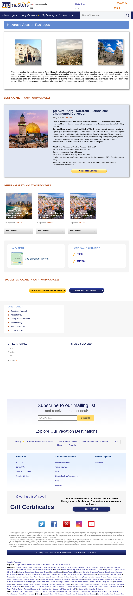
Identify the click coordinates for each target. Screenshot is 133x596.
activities (81, 261)
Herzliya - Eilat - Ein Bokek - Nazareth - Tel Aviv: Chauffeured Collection (17, 214)
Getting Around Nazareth (20, 319)
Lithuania (26, 579)
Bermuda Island (107, 594)
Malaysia (67, 579)
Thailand (120, 587)
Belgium (10, 570)
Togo (9, 589)
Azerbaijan (94, 567)
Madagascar (59, 579)
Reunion (37, 584)
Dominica (86, 572)
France (60, 574)
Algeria (25, 567)
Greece (106, 574)
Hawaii (60, 445)
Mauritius (96, 579)
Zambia (92, 589)
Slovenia (112, 584)
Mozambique (18, 582)
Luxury (19, 442)
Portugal (16, 584)
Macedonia (50, 579)
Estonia (21, 574)
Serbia (81, 584)
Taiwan (106, 587)
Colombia (20, 572)
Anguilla (38, 567)
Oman (92, 582)
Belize (16, 570)
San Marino (60, 584)
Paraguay (105, 582)
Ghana (93, 574)
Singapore (96, 584)
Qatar (31, 584)
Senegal (75, 584)
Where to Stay (16, 315)
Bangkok (61, 594)
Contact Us (20, 467)
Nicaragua (59, 582)
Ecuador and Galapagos (113, 572)
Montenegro (117, 579)
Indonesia (59, 577)
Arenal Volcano (12, 594)
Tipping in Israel (17, 330)
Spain (19, 587)
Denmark (78, 572)
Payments (99, 462)
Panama (98, 582)
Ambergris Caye (46, 591)
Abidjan (15, 591)
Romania (45, 584)
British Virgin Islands (74, 570)
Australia (81, 567)
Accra (21, 591)
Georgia (79, 574)
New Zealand (50, 582)
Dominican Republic (97, 572)
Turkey (20, 589)
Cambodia (92, 570)
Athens (38, 594)
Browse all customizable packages (46, 290)
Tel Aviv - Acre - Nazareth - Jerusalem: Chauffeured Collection (80, 112)
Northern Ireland (76, 582)
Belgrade (93, 594)
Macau (42, 579)
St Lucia (52, 587)
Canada (72, 445)
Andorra (31, 567)
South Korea (11, 587)
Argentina (61, 567)
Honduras (25, 577)
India (53, 577)
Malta (81, 579)
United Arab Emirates (44, 589)
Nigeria (67, 582)
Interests (58, 485)
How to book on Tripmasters (66, 476)
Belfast (86, 594)
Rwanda (52, 584)
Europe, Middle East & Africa (40, 442)
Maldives (75, 579)
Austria (87, 567)
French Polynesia (70, 574)
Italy (76, 577)
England (15, 574)
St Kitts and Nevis (43, 587)
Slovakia (104, 584)
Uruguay (55, 589)
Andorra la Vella (73, 591)
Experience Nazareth (19, 311)
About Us (19, 462)
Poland (9, 584)
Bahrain (110, 567)
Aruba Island (23, 594)
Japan (98, 577)
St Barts (32, 587)
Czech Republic (68, 572)
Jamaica (91, 577)
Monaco (109, 579)
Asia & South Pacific (67, 442)
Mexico (102, 579)
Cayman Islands (119, 570)
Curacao (53, 572)
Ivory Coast (83, 577)
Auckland (45, 594)
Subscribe (85, 418)
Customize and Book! (89, 171)
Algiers (37, 591)
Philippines (118, 582)
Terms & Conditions (23, 472)
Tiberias (10, 355)
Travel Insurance (61, 467)
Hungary (41, 577)
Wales (86, 589)
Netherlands (41, 582)
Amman (55, 591)
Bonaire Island (119, 594)
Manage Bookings (62, 462)
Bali (56, 594)
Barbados (117, 567)
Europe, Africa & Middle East (25, 565)
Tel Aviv (10, 349)
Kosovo (115, 577)
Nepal (33, 582)
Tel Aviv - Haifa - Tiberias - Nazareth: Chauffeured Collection (51, 215)
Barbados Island (71, 594)
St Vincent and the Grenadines (76, 587)
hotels (80, 254)
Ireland (66, 577)
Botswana (57, 570)
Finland (54, 574)
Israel (72, 577)
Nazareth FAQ (16, 323)
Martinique (87, 579)
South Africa (120, 584)
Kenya (109, 577)
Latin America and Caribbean (95, 442)
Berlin (99, 594)
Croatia (46, 572)
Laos (120, 577)
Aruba (74, 567)
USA (116, 442)
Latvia (9, 579)
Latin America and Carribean (60, 565)
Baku (51, 594)
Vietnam (80, 589)
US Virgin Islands (66, 589)
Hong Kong (33, 577)
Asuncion (32, 594)
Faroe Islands (37, 574)
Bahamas (103, 567)
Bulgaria (85, 570)
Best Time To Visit (18, 326)
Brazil (64, 570)
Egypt (9, 574)
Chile (9, 572)
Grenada (114, 574)
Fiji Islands (46, 574)
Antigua (104, 591)
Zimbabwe (99, 589)
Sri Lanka (25, 587)
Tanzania (113, 587)
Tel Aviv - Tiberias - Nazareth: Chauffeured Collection (82, 215)
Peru (111, 582)
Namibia (27, 582)
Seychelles (88, 584)
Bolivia (29, 570)
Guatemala (11, 577)
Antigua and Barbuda (49, 567)
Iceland (48, 577)
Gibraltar (100, 574)
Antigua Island (113, 591)
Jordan (103, 577)
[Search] (102, 15)
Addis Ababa (29, 591)
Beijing (80, 594)
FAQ (57, 481)
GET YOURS (91, 509)
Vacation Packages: (14, 562)
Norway (85, 582)
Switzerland (98, 587)
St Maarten (60, 587)
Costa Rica (39, 572)
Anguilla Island (85, 591)
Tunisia (14, 589)
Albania (18, 567)
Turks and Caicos (30, 589)
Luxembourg (34, 579)
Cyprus (59, 572)
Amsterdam (63, 591)
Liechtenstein (17, 579)
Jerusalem (11, 352)
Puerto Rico (24, 584)
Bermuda (23, 570)
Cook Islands (29, 572)
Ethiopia (28, 574)
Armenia (68, 567)
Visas (57, 472)
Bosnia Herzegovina (46, 570)
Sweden (90, 587)
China (14, 572)
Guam (120, 574)
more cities (12, 361)
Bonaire (35, 570)
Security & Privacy (23, 476)
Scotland (68, 584)
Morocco (10, 582)
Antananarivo (96, 591)
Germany (87, 574)
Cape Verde (108, 570)
